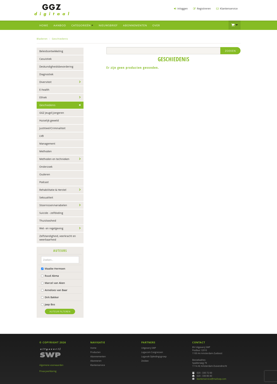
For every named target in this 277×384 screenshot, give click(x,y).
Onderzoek (45, 166)
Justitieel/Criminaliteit (52, 128)
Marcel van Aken (53, 283)
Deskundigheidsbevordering (56, 66)
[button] (235, 25)
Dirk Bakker (50, 297)
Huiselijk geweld (49, 120)
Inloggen (181, 8)
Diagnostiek (46, 74)
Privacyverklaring (48, 371)
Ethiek (43, 97)
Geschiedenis (60, 38)
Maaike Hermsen (53, 268)
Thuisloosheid (47, 220)
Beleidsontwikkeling (51, 51)
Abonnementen (135, 25)
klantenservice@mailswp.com (211, 378)
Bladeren (42, 38)
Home (43, 25)
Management (47, 143)
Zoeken (230, 50)
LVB (41, 136)
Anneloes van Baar (54, 290)
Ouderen (44, 174)
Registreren (202, 8)
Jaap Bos (48, 304)
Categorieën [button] (82, 25)
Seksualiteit (46, 197)
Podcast (44, 182)
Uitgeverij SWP (148, 347)
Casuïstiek (45, 59)
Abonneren (95, 360)
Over (156, 25)
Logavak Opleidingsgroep (153, 356)
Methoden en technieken (54, 159)
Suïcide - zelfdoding (51, 213)
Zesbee (145, 360)
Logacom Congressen (152, 352)
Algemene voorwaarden (51, 365)
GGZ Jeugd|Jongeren (51, 112)
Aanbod (59, 25)
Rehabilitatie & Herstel (52, 189)
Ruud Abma (50, 275)
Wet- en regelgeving (51, 228)
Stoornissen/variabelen (53, 205)
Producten (95, 352)
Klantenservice (227, 8)
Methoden (45, 151)
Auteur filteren (60, 311)
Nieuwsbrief (108, 25)
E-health (44, 89)
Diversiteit (45, 82)
